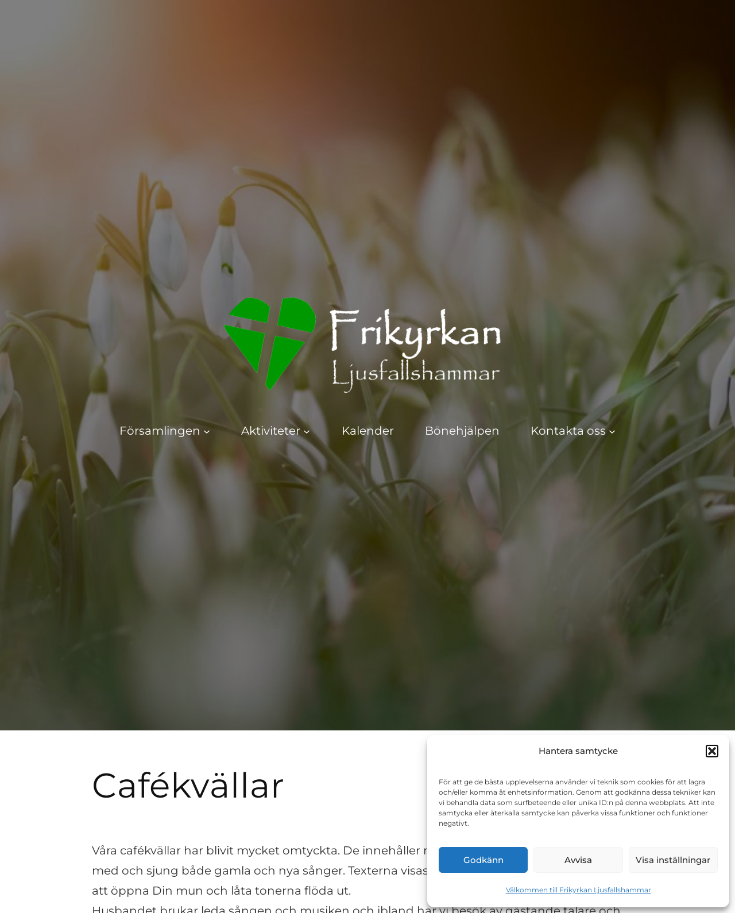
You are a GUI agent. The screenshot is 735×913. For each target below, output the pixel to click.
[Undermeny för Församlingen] (206, 430)
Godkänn (483, 859)
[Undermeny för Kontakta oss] (612, 430)
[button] (712, 751)
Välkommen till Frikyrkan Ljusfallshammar (578, 889)
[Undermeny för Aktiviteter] (306, 430)
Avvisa (578, 859)
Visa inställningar (673, 859)
